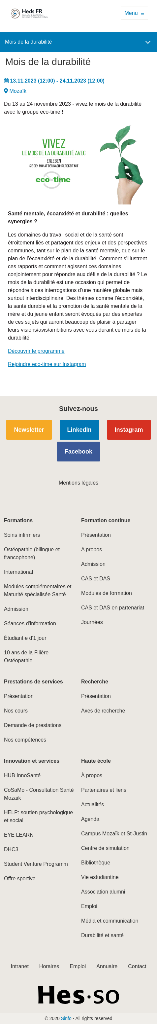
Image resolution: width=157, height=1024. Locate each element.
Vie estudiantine (100, 877)
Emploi (89, 906)
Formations (18, 520)
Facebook (78, 451)
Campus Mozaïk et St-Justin (114, 833)
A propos (91, 549)
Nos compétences (25, 740)
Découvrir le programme (36, 351)
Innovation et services (31, 761)
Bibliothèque (95, 862)
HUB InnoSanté (22, 775)
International (18, 572)
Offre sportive (20, 878)
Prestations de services (33, 681)
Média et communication (109, 921)
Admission (16, 609)
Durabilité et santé (102, 935)
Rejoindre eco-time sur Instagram (47, 364)
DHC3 (11, 849)
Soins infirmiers (22, 535)
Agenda (90, 819)
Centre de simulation (105, 848)
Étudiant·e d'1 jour (25, 638)
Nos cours (16, 710)
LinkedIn (79, 429)
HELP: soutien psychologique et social (38, 816)
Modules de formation (106, 593)
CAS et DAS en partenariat (112, 607)
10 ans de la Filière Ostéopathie (26, 656)
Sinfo (66, 1018)
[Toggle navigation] (134, 13)
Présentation (96, 535)
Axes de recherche (103, 710)
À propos (91, 775)
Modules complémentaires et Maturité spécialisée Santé (38, 590)
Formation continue (105, 520)
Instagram (129, 429)
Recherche (94, 681)
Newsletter (29, 429)
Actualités (92, 804)
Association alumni (103, 892)
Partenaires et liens (103, 790)
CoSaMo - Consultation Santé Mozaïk (39, 794)
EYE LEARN (19, 835)
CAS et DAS (95, 578)
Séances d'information (30, 623)
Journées (92, 622)
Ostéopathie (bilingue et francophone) (32, 553)
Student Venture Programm (36, 864)
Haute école (96, 761)
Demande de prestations (32, 725)
